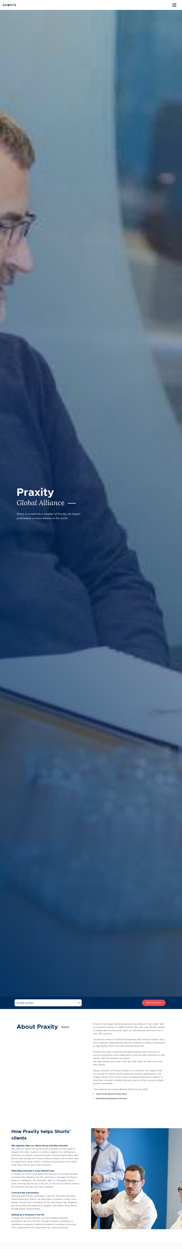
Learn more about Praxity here (112, 1093)
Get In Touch (153, 1003)
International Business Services (112, 1098)
